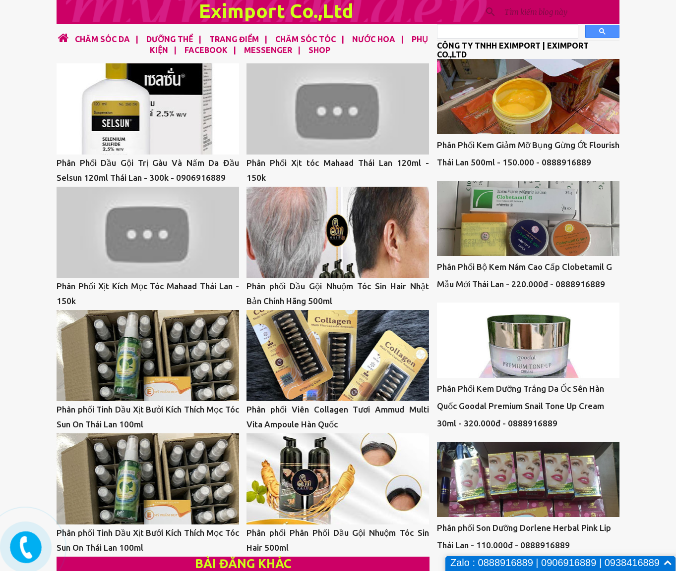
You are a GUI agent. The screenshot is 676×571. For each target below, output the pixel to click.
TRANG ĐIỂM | (235, 39)
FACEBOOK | (207, 50)
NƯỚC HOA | (375, 39)
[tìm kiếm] (506, 31)
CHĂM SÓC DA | (104, 39)
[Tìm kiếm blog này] (559, 12)
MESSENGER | (269, 50)
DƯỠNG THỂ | (170, 39)
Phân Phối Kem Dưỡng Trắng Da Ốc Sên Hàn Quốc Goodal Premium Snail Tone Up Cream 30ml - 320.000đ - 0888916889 (520, 406)
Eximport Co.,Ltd (276, 10)
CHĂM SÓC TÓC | (306, 39)
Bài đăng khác (243, 564)
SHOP (319, 50)
